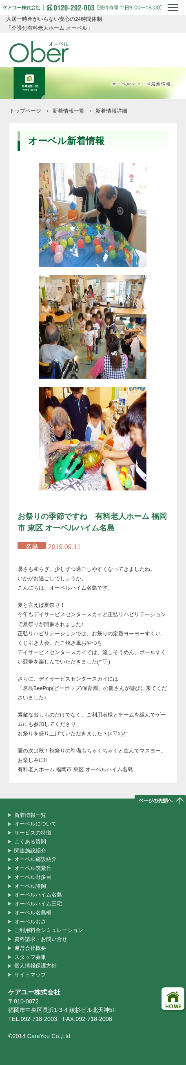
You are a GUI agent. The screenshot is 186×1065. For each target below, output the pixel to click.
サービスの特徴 (32, 833)
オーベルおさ (30, 922)
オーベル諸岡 (30, 886)
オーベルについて (35, 824)
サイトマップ (30, 975)
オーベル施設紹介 (35, 859)
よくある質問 (30, 842)
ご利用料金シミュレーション (48, 930)
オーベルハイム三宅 (38, 904)
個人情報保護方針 (35, 966)
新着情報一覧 (68, 111)
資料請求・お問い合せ (40, 939)
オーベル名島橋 (32, 913)
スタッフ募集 (30, 957)
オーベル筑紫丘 (32, 868)
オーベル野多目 (32, 877)
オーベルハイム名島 (38, 895)
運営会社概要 (30, 948)
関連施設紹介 (30, 851)
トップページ (25, 111)
